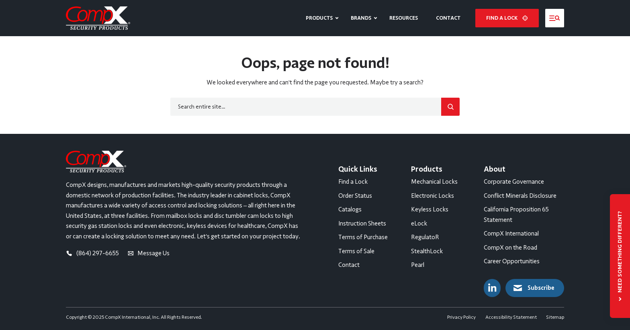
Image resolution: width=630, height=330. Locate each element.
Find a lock (507, 17)
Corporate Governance (514, 182)
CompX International (511, 234)
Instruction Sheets (362, 223)
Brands (361, 17)
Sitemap (555, 317)
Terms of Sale (356, 251)
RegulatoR (425, 237)
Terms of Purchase (363, 237)
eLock (419, 223)
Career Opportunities (512, 261)
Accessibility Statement (511, 317)
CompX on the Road (510, 248)
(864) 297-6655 (92, 253)
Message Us (148, 253)
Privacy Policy (461, 317)
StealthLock (427, 251)
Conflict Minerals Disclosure (520, 196)
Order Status (355, 196)
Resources (403, 17)
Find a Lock (353, 182)
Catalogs (350, 209)
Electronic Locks (432, 196)
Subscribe (533, 288)
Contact (448, 17)
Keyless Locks (429, 209)
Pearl (417, 265)
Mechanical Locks (434, 182)
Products (319, 17)
